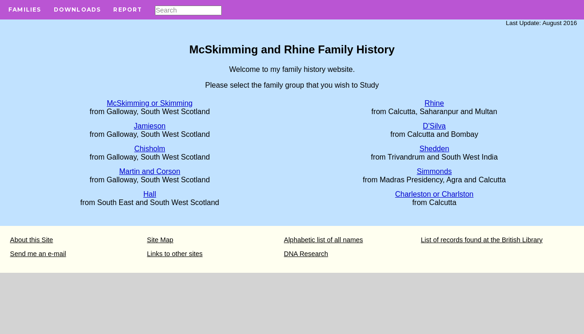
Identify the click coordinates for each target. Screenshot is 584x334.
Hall (149, 194)
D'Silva (434, 126)
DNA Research (306, 253)
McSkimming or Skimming (150, 103)
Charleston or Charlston (434, 194)
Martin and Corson (149, 171)
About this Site (31, 240)
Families (24, 9)
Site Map (160, 240)
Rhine (434, 103)
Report (127, 9)
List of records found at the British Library (481, 240)
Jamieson (150, 126)
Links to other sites (175, 253)
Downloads (77, 9)
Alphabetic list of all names (323, 240)
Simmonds (434, 171)
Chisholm (149, 149)
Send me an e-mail (38, 253)
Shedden (434, 149)
